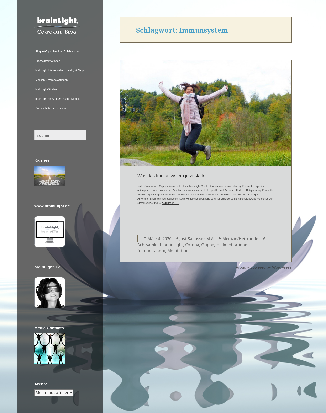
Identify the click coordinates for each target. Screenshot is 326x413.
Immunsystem (151, 250)
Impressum (59, 108)
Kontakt (75, 98)
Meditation (178, 250)
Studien (57, 51)
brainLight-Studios (46, 89)
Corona (192, 244)
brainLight (173, 244)
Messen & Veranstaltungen (51, 79)
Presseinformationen (47, 61)
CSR (66, 98)
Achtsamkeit (149, 244)
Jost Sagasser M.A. (197, 238)
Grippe (207, 244)
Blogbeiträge (43, 51)
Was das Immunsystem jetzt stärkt (171, 175)
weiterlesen (170, 203)
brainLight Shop (74, 70)
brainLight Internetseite (49, 70)
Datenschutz (42, 108)
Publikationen (72, 51)
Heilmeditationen (233, 244)
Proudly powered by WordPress (263, 267)
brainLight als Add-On (48, 98)
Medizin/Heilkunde (240, 238)
